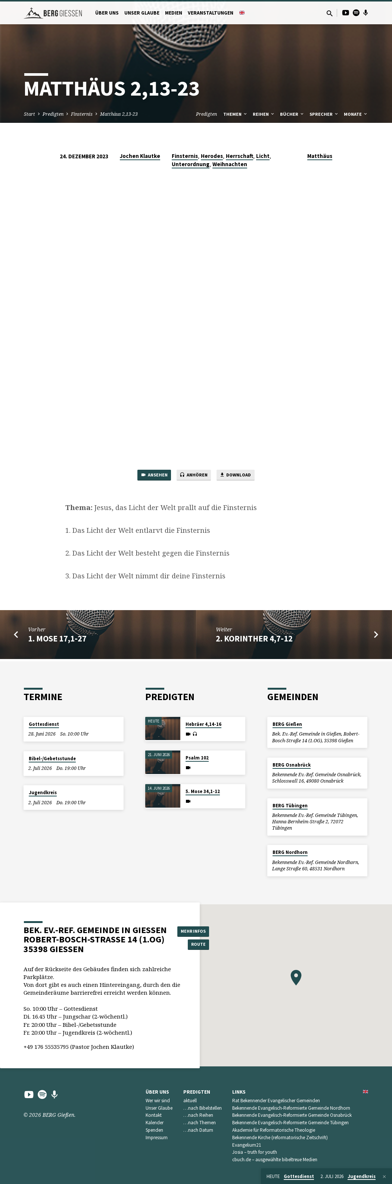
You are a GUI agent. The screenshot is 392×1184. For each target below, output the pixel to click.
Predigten (53, 114)
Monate (356, 114)
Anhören (193, 476)
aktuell (190, 1100)
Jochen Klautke (140, 155)
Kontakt (154, 1115)
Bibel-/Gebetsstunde (52, 758)
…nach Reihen (198, 1115)
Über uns (107, 13)
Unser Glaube (141, 13)
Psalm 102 (197, 758)
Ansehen (147, 476)
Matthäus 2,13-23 (119, 114)
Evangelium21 (246, 1145)
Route (196, 945)
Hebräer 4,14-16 (203, 724)
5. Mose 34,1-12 (203, 792)
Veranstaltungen (210, 13)
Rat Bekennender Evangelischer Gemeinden (276, 1100)
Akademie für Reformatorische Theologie (273, 1130)
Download (242, 476)
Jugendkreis (43, 793)
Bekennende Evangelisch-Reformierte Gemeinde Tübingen (290, 1123)
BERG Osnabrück (292, 765)
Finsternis (82, 114)
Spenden (154, 1130)
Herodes (212, 155)
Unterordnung (190, 164)
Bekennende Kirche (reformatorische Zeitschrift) (280, 1137)
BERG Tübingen (290, 805)
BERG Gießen (287, 724)
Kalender (155, 1123)
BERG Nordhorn (290, 852)
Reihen (264, 114)
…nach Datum (198, 1130)
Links (239, 1092)
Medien (173, 13)
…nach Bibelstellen (202, 1108)
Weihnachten (229, 164)
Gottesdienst (44, 724)
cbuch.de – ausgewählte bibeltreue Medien (274, 1160)
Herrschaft (239, 155)
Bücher (292, 114)
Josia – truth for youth (254, 1152)
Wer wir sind (158, 1100)
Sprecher (324, 114)
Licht (263, 155)
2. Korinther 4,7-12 (254, 640)
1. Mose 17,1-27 (57, 640)
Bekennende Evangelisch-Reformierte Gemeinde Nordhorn (291, 1108)
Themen (235, 114)
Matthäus (319, 155)
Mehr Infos (196, 930)
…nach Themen (199, 1123)
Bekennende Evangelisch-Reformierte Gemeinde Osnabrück (292, 1115)
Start (29, 114)
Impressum (157, 1137)
